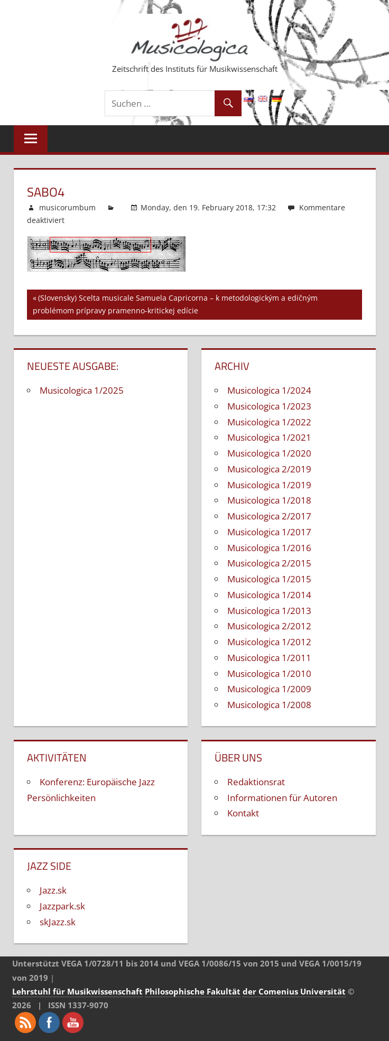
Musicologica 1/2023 (269, 406)
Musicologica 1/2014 (269, 595)
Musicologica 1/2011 (269, 658)
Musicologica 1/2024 (269, 390)
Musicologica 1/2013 (269, 611)
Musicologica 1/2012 (269, 642)
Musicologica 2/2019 (269, 469)
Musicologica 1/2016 (269, 548)
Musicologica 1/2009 (269, 689)
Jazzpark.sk (62, 906)
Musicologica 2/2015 (269, 563)
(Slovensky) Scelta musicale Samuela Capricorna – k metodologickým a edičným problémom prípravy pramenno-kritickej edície (175, 304)
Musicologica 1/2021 (269, 437)
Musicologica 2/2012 (269, 626)
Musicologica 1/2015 (269, 579)
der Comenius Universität (294, 991)
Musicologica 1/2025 (82, 390)
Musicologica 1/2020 (269, 453)
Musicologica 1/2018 (269, 500)
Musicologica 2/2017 (269, 516)
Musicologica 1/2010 (269, 673)
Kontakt (243, 813)
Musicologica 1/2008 (269, 705)
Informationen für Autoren (282, 798)
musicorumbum (67, 207)
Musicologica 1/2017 (269, 532)
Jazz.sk (53, 890)
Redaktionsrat (256, 782)
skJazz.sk (58, 922)
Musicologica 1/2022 (269, 422)
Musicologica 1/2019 (269, 485)
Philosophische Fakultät (192, 991)
